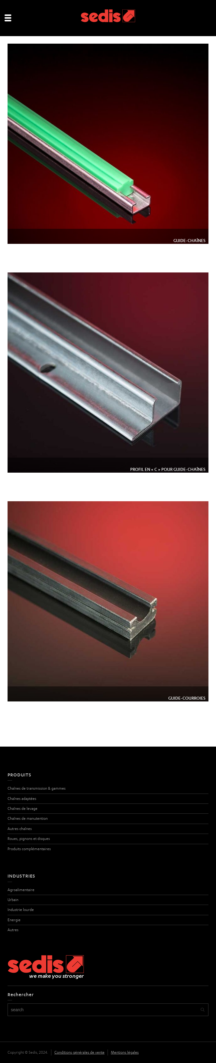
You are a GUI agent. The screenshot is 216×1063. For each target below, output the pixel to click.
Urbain (13, 899)
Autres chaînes (20, 828)
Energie (14, 920)
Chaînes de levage (22, 808)
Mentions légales (125, 1052)
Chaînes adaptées (22, 798)
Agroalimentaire (21, 889)
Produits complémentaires (29, 849)
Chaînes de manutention (28, 818)
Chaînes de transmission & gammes (37, 788)
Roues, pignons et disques (29, 838)
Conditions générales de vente (79, 1052)
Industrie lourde (21, 909)
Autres (13, 930)
